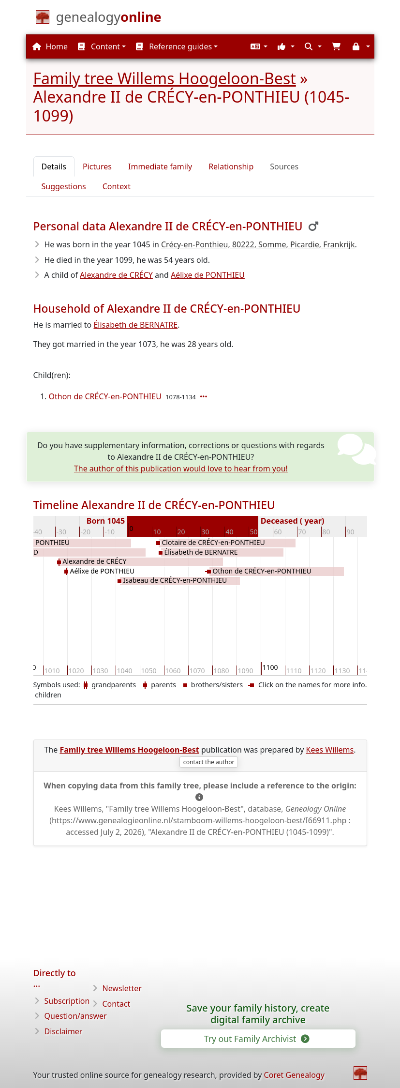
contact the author (209, 762)
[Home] (109, 19)
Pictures (97, 166)
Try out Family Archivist (256, 1038)
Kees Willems (330, 749)
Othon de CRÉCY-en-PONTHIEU (105, 396)
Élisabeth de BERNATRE (135, 324)
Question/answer (75, 1016)
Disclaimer (63, 1031)
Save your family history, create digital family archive (258, 1014)
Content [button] (99, 46)
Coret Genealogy (294, 1075)
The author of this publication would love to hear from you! (181, 468)
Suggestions (64, 186)
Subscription (67, 1001)
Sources (284, 166)
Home (50, 46)
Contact (117, 1003)
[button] (257, 46)
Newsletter (122, 988)
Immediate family (160, 166)
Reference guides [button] (174, 46)
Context (117, 186)
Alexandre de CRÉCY (116, 275)
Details (54, 166)
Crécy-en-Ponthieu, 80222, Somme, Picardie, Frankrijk (258, 244)
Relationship (230, 166)
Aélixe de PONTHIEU (208, 275)
